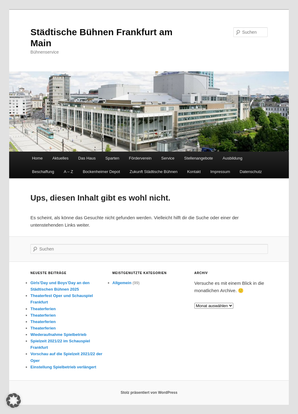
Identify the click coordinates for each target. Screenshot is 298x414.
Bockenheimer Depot (101, 171)
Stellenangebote (198, 158)
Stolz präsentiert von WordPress (148, 392)
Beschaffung (43, 171)
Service (167, 158)
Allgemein (122, 282)
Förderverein (140, 158)
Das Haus (87, 158)
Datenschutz (251, 171)
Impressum (220, 171)
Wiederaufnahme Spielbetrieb (58, 334)
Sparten (112, 158)
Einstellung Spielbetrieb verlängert (63, 367)
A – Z (68, 171)
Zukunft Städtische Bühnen (154, 171)
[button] (13, 400)
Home (37, 158)
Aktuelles (60, 158)
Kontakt (194, 171)
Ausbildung (232, 158)
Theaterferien (42, 309)
